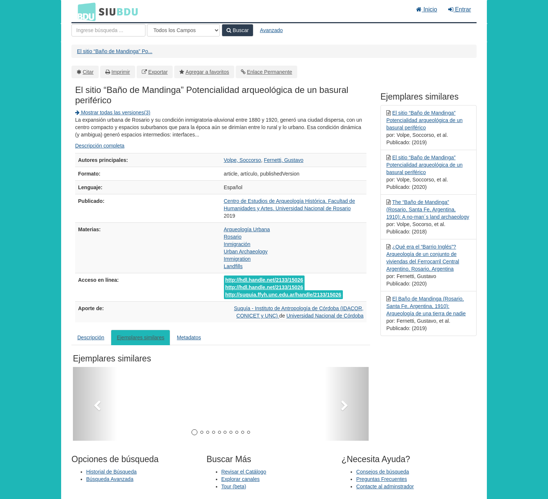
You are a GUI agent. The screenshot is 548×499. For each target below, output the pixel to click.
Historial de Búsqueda (111, 472)
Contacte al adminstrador (385, 486)
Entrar (459, 9)
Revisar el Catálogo (243, 472)
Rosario (233, 237)
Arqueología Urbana (247, 229)
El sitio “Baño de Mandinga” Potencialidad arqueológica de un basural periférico (424, 120)
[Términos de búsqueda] (108, 30)
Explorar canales (240, 479)
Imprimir (120, 72)
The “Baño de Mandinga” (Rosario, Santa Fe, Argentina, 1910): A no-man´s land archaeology (427, 209)
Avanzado (271, 30)
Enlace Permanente (269, 72)
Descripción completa (99, 146)
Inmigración (237, 244)
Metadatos (189, 337)
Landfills (233, 266)
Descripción (90, 337)
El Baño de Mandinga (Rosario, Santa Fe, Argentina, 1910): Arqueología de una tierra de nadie (426, 306)
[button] (95, 404)
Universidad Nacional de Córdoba (325, 316)
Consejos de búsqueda (382, 472)
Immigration (237, 259)
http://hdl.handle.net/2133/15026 (264, 280)
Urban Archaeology (246, 251)
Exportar (158, 72)
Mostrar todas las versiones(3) (112, 112)
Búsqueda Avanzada (109, 479)
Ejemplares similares (140, 337)
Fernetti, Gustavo (283, 160)
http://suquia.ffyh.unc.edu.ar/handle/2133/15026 (283, 295)
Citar (88, 72)
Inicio (426, 9)
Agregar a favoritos (207, 72)
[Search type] (183, 30)
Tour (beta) (233, 486)
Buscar (237, 30)
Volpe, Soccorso (242, 160)
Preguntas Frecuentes (381, 479)
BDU (84, 11)
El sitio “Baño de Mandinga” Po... (114, 51)
